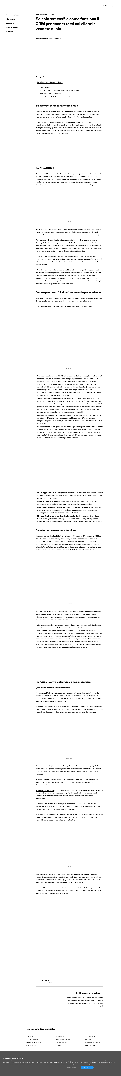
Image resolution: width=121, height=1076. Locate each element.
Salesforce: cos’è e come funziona (51, 94)
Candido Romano (41, 38)
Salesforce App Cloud (44, 815)
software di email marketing (60, 508)
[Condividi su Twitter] (102, 982)
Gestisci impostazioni (72, 1067)
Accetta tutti (87, 1067)
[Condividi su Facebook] (96, 982)
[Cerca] (107, 6)
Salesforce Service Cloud (45, 790)
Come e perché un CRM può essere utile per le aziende (59, 91)
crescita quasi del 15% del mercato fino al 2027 (76, 550)
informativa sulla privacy (104, 1064)
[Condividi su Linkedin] (99, 982)
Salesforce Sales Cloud (44, 780)
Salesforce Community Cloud (46, 804)
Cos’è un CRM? (44, 88)
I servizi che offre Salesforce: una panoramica (55, 97)
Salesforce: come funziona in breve (50, 82)
